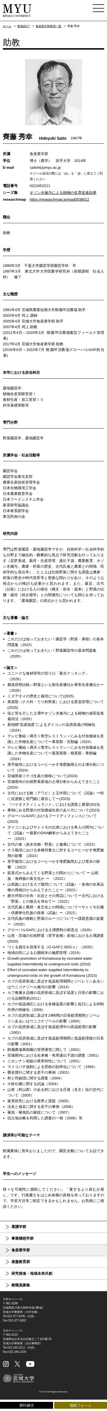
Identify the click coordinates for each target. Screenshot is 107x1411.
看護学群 (18, 1227)
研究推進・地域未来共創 (31, 1273)
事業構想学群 (22, 1238)
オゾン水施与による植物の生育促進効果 (63, 192)
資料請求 (26, 1405)
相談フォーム (81, 1405)
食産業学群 (20, 1250)
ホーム (7, 26)
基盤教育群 (20, 1262)
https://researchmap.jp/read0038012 (59, 199)
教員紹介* (23, 26)
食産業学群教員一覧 (48, 26)
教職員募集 (20, 1285)
